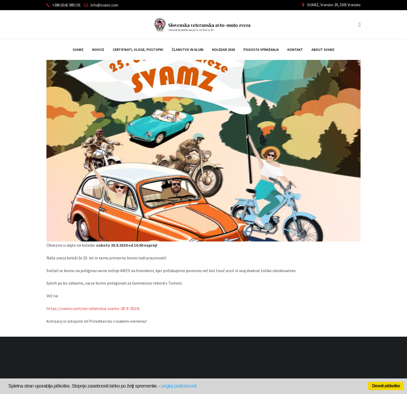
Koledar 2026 (223, 49)
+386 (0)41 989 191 (66, 5)
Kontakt (295, 49)
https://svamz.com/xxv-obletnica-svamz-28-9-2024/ (93, 308)
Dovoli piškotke (386, 386)
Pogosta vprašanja (261, 49)
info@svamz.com (104, 5)
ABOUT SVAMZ (323, 49)
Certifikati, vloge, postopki (138, 49)
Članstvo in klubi (188, 49)
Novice (98, 49)
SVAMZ (78, 49)
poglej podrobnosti (178, 386)
